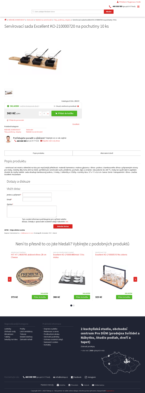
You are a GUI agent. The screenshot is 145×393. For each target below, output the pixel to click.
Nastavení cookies (51, 342)
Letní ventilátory (26, 331)
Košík (139, 2)
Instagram (90, 377)
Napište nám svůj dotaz (50, 141)
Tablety (7, 337)
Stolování (30, 20)
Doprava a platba (50, 329)
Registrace (131, 2)
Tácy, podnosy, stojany (62, 20)
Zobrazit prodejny (88, 346)
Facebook (76, 377)
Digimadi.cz (110, 391)
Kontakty (47, 345)
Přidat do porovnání (15, 120)
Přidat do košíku (64, 113)
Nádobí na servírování (44, 20)
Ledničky (7, 329)
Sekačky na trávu (11, 339)
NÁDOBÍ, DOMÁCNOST (17, 20)
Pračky (22, 329)
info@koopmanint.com (27, 233)
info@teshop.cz (60, 377)
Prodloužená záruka (51, 334)
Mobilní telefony (26, 337)
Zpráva (10, 204)
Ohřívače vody (10, 331)
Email (9, 199)
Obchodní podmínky (51, 337)
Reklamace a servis (51, 331)
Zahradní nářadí (26, 339)
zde (66, 221)
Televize (23, 334)
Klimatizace (8, 334)
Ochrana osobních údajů (53, 339)
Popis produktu (38, 153)
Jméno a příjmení (14, 195)
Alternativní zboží (106, 153)
